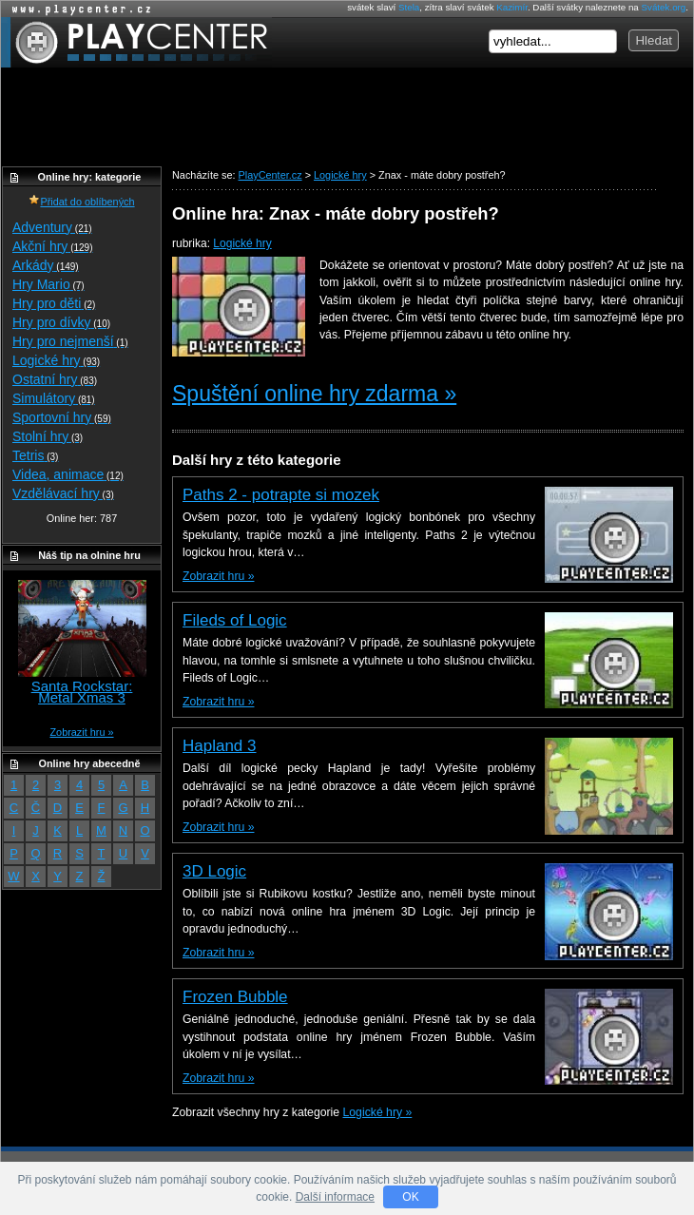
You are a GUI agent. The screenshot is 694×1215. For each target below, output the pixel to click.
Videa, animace (68, 474)
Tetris (35, 455)
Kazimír (512, 7)
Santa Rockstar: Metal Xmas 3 (82, 691)
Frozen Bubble (235, 997)
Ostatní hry (54, 379)
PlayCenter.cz (136, 42)
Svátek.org (664, 7)
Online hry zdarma (77, 9)
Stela (408, 7)
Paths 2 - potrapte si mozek (281, 495)
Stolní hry (47, 436)
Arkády (45, 265)
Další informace (335, 1197)
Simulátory (53, 398)
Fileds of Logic (235, 620)
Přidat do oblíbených (81, 201)
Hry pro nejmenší (70, 341)
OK (410, 1197)
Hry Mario (48, 284)
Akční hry (52, 246)
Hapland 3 (220, 746)
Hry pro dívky (61, 322)
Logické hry (242, 243)
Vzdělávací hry (63, 493)
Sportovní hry (61, 417)
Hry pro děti (53, 303)
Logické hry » (378, 1112)
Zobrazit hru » (218, 576)
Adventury (52, 227)
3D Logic (214, 871)
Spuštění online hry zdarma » (314, 393)
